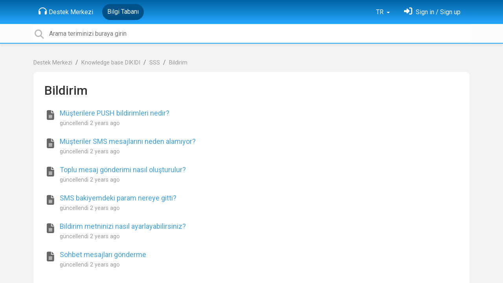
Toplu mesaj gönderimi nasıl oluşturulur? (123, 169)
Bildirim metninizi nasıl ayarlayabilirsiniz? (123, 226)
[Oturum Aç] (432, 12)
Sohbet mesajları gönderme (103, 254)
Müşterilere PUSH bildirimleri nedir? (114, 113)
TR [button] (380, 12)
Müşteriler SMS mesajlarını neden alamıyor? (128, 141)
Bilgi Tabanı (123, 11)
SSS (154, 62)
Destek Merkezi (66, 11)
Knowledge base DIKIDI (110, 62)
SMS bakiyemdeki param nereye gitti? (118, 198)
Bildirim (178, 62)
